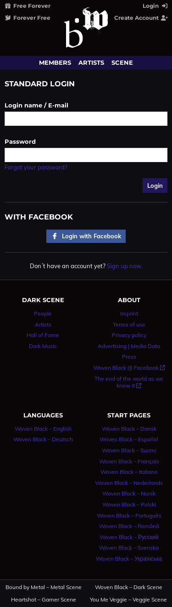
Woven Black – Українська (129, 558)
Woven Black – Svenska (129, 547)
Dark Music (43, 346)
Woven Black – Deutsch (43, 439)
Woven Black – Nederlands (129, 482)
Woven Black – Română (129, 526)
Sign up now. (125, 266)
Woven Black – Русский (129, 537)
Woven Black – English (43, 428)
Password (20, 141)
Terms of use (129, 324)
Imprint (129, 313)
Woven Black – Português (129, 515)
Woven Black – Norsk (128, 493)
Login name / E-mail (36, 105)
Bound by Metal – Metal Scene (43, 587)
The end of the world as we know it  (128, 382)
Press (129, 356)
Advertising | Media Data (129, 346)
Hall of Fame (43, 335)
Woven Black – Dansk (129, 428)
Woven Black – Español (129, 439)
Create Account (141, 17)
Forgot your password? (36, 167)
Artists (91, 62)
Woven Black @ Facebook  (129, 367)
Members (55, 62)
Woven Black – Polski (129, 504)
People (43, 313)
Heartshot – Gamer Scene (43, 599)
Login (156, 5)
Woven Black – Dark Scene (128, 587)
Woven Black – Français (129, 461)
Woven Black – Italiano (129, 471)
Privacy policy (129, 335)
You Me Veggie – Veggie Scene (128, 599)
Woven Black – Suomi (129, 450)
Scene (122, 62)
